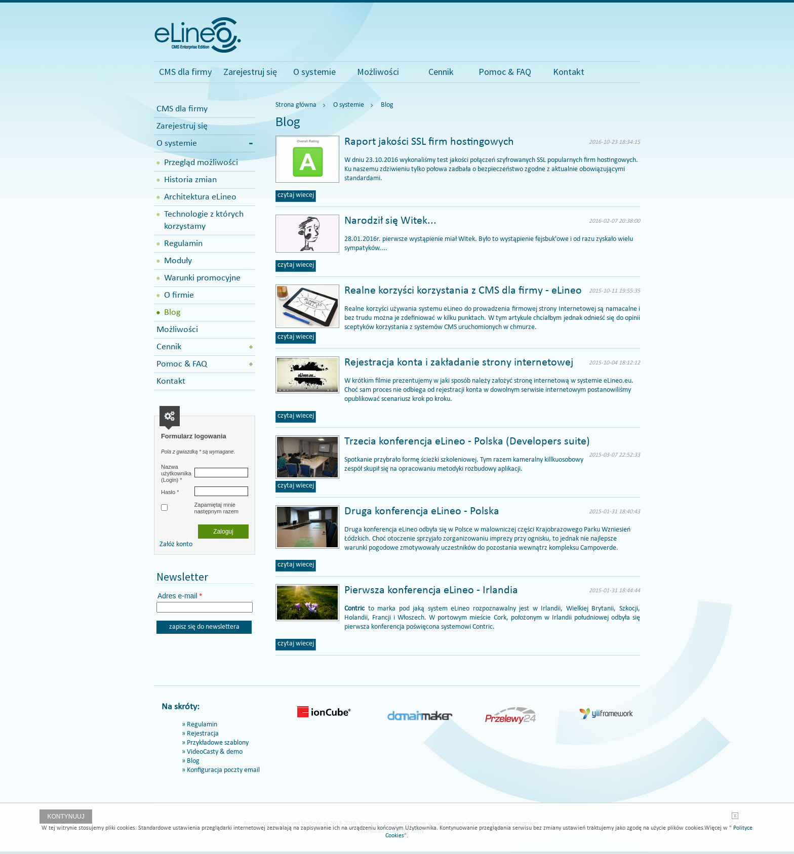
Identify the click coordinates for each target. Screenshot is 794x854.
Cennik (441, 71)
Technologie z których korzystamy (204, 220)
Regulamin (183, 244)
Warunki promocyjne (202, 278)
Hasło (170, 492)
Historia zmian (190, 180)
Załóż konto (176, 544)
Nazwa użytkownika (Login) (176, 473)
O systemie (314, 71)
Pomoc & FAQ (505, 71)
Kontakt (568, 71)
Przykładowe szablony (218, 743)
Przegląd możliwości (201, 163)
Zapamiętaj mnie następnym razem (216, 508)
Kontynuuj (65, 816)
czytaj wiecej (295, 195)
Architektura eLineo (200, 197)
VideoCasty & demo (215, 752)
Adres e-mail (179, 596)
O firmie (179, 295)
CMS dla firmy (185, 71)
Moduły (178, 261)
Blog (172, 312)
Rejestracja (203, 734)
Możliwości (378, 71)
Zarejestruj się (250, 71)
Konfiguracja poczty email (223, 770)
